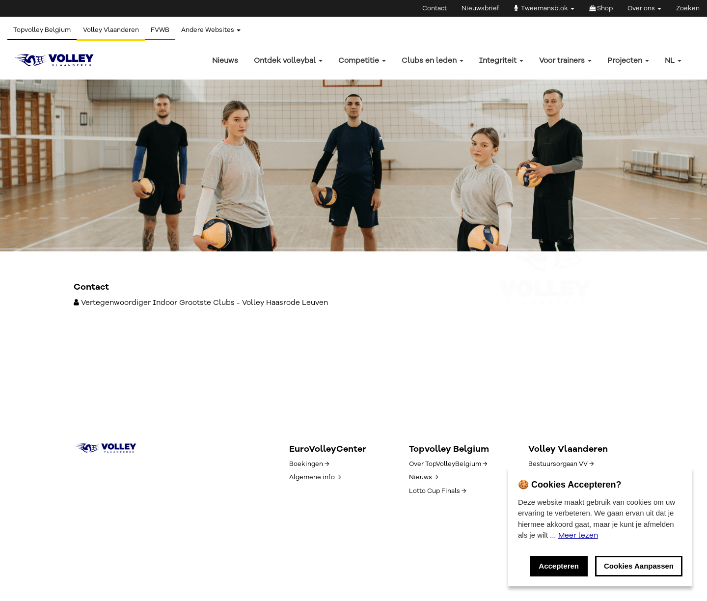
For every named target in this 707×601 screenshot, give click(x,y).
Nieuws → (423, 477)
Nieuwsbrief (480, 8)
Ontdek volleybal (288, 60)
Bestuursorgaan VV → (561, 464)
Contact (434, 8)
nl (673, 60)
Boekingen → (309, 464)
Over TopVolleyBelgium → (448, 464)
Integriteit (501, 60)
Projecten (628, 60)
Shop (601, 8)
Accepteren (559, 566)
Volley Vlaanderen (115, 30)
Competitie (362, 60)
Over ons (644, 8)
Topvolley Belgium (43, 30)
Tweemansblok (544, 8)
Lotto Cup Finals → (437, 491)
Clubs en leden (432, 60)
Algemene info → (315, 477)
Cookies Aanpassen (639, 566)
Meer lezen (578, 535)
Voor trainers (565, 60)
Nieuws (225, 60)
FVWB (167, 30)
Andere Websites (220, 30)
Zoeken (688, 8)
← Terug (88, 183)
